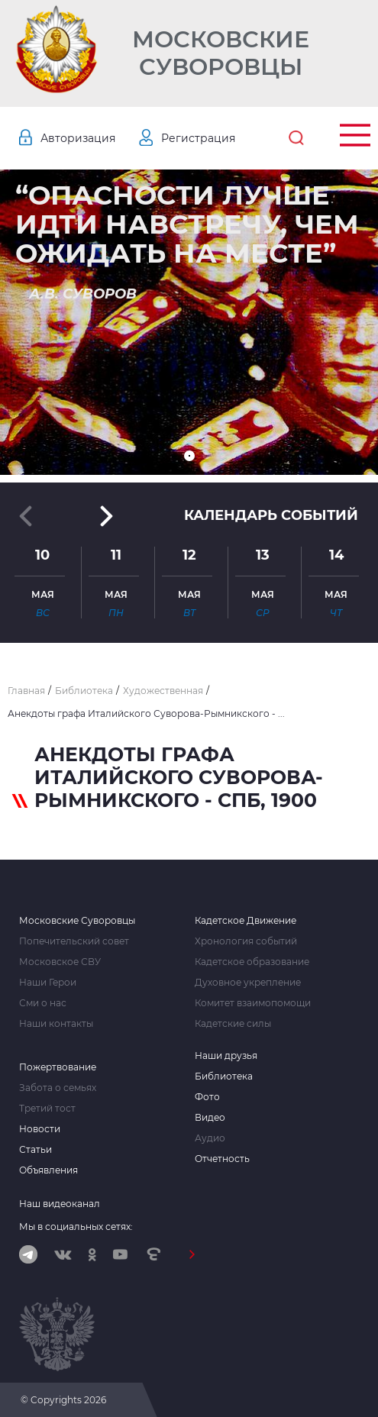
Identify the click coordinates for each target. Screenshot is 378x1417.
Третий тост (47, 1108)
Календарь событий (271, 515)
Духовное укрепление (248, 982)
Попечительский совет (74, 941)
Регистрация (198, 138)
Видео (210, 1117)
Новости (39, 1129)
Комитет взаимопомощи (253, 1003)
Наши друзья (226, 1055)
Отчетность (222, 1159)
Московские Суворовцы (220, 53)
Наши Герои (47, 982)
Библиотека (224, 1076)
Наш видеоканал (59, 1203)
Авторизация (77, 138)
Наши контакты (56, 1023)
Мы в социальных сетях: (76, 1226)
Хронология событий (246, 941)
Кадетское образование (252, 962)
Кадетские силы (233, 1023)
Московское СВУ (60, 962)
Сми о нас (42, 1003)
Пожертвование (57, 1067)
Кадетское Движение (245, 920)
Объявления (48, 1170)
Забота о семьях (57, 1088)
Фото (207, 1097)
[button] (189, 455)
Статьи (35, 1149)
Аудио (210, 1138)
